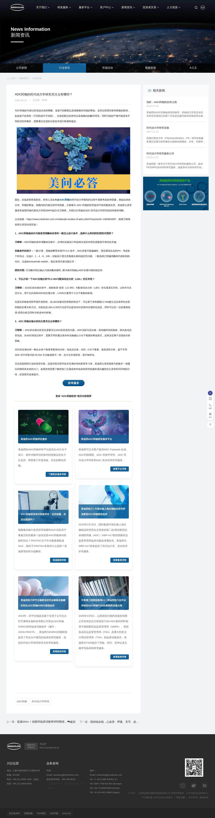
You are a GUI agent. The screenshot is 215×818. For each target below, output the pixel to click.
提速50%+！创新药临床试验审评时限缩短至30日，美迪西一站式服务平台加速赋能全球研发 (35, 721)
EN (202, 7)
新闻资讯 (23, 78)
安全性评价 (14, 812)
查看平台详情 (119, 469)
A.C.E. (193, 68)
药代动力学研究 (41, 701)
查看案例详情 (59, 651)
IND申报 (58, 812)
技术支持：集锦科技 (198, 796)
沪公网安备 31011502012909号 (156, 796)
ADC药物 (64, 199)
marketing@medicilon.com (66, 774)
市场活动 (107, 68)
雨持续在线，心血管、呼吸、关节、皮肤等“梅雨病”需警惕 (122, 721)
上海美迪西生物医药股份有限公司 (154, 792)
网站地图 (180, 796)
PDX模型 (44, 812)
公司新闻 (21, 68)
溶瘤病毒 (30, 812)
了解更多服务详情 (57, 474)
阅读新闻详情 (59, 560)
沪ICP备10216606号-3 (197, 792)
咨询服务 (73, 383)
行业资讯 (64, 68)
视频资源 (150, 68)
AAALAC (72, 812)
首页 (12, 78)
